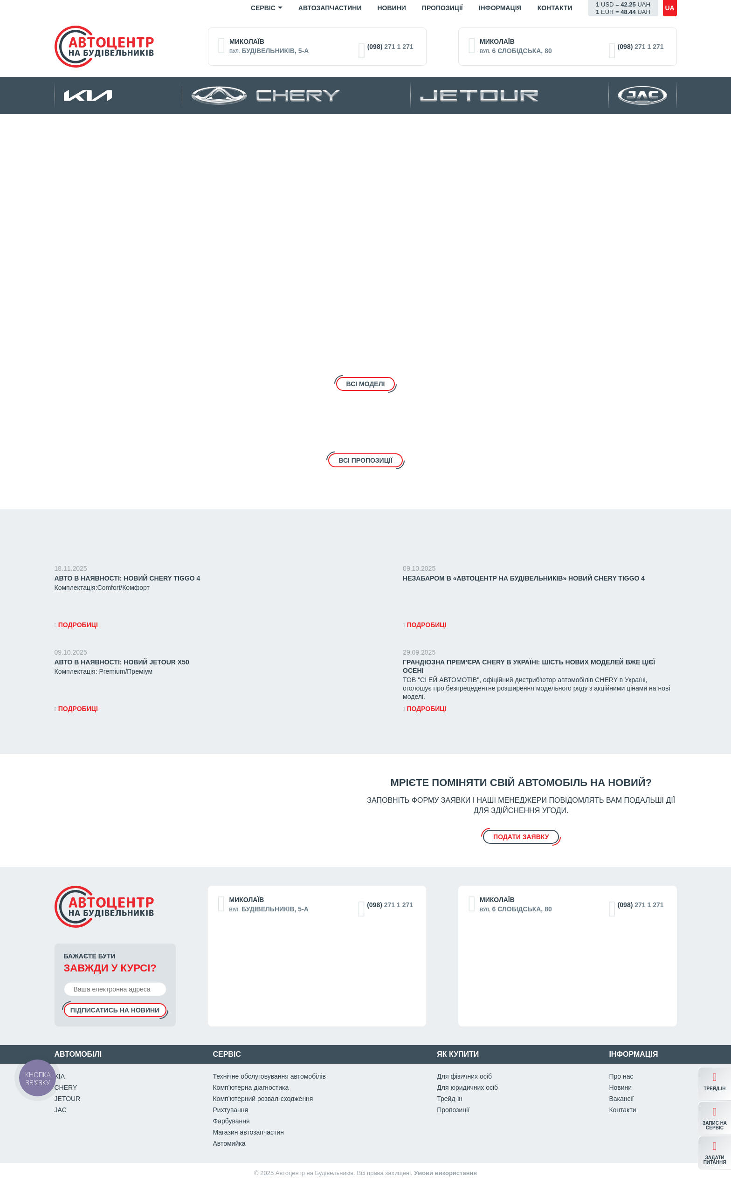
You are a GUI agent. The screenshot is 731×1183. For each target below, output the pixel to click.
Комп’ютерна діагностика (251, 1087)
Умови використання (445, 1172)
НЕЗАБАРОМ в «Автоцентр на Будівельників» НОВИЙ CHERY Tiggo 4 (524, 578)
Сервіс (263, 8)
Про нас (621, 1076)
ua (669, 8)
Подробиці (76, 625)
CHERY (66, 1087)
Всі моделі (365, 384)
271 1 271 (390, 46)
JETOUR (68, 1098)
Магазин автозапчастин (248, 1132)
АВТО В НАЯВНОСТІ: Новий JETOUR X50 (122, 662)
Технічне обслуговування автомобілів (269, 1076)
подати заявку (521, 837)
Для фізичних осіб (464, 1076)
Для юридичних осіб (467, 1087)
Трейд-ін (449, 1098)
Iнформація (500, 8)
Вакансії (621, 1098)
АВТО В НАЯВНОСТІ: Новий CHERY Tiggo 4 (127, 578)
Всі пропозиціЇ (365, 460)
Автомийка (229, 1143)
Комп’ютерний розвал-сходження (263, 1098)
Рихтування (230, 1110)
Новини (391, 8)
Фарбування (231, 1121)
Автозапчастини (330, 8)
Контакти (555, 8)
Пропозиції (442, 8)
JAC (61, 1110)
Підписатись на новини (114, 1010)
